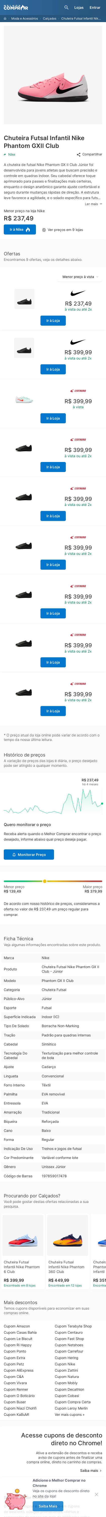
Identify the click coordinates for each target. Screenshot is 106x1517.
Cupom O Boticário (19, 1395)
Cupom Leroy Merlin (71, 1408)
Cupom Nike (65, 1364)
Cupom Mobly (66, 1383)
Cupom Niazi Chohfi (20, 1408)
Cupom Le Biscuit (18, 1338)
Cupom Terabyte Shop (73, 1326)
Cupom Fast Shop (69, 1338)
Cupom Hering (66, 1358)
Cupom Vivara (15, 1383)
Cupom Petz (14, 1364)
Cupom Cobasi (67, 1395)
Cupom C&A (14, 1376)
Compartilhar (89, 154)
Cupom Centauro (69, 1332)
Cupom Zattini (66, 1370)
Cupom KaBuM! (16, 1414)
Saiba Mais (48, 1506)
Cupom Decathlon (69, 1389)
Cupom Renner (16, 1389)
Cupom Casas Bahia (20, 1332)
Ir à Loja (53, 320)
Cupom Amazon (17, 1326)
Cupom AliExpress (18, 1370)
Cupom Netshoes (69, 1345)
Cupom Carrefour (69, 1351)
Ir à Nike (20, 229)
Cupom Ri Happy (18, 1345)
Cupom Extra (14, 1358)
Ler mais (93, 204)
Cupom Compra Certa (73, 1402)
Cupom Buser (15, 1402)
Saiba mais (91, 1470)
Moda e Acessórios (24, 18)
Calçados (49, 18)
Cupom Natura (67, 1376)
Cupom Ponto (15, 1351)
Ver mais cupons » (70, 1414)
